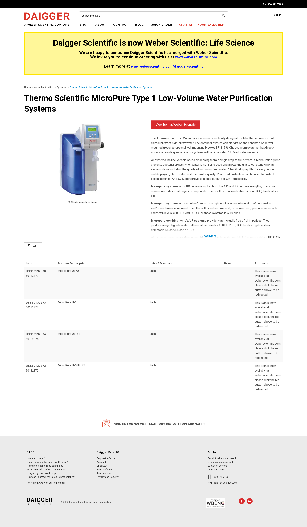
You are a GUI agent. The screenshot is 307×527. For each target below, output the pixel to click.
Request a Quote (106, 458)
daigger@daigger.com (226, 483)
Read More (209, 236)
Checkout (102, 466)
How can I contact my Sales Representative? (51, 477)
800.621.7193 (221, 477)
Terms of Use (104, 473)
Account (101, 462)
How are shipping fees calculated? (45, 466)
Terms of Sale (104, 469)
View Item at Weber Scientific (176, 124)
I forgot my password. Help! (41, 473)
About (100, 25)
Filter (33, 246)
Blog (139, 25)
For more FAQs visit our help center (46, 483)
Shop (84, 25)
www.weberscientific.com (196, 57)
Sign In (277, 15)
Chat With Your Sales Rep (201, 25)
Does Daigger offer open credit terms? (47, 462)
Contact (120, 25)
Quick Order (161, 25)
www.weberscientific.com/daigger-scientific (167, 66)
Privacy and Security (108, 477)
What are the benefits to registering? (46, 469)
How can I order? (36, 458)
